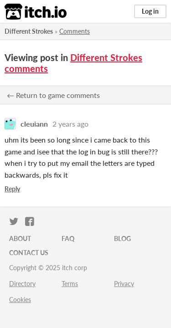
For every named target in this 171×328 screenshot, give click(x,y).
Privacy (124, 283)
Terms (70, 283)
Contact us (28, 252)
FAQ (68, 238)
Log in (150, 11)
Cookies (20, 299)
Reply (12, 189)
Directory (22, 283)
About (20, 238)
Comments (74, 31)
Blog (122, 238)
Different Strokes (29, 31)
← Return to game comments (53, 95)
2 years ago (70, 123)
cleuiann (34, 123)
